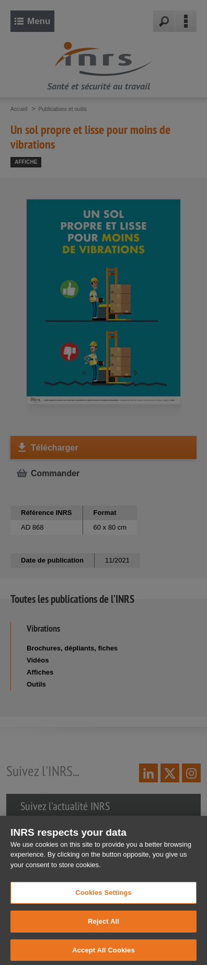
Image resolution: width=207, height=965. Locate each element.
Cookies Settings (103, 903)
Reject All (103, 932)
